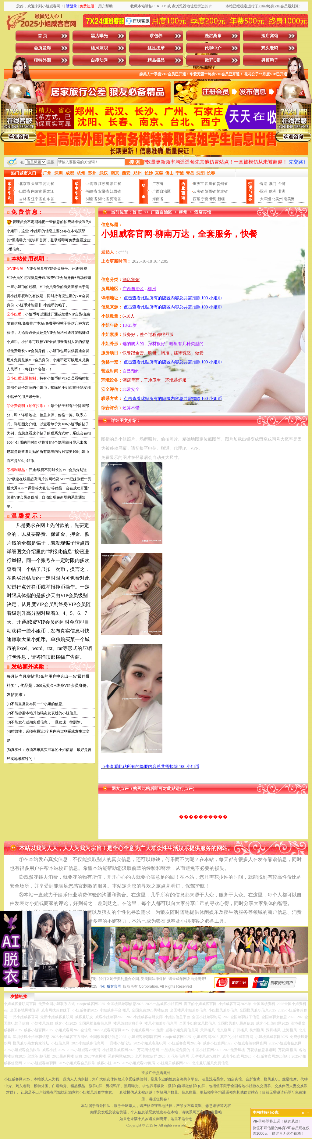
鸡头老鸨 (269, 48)
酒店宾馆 (269, 36)
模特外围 (42, 60)
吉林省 (24, 199)
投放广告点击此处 (156, 1073)
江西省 (115, 191)
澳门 (272, 184)
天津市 (36, 184)
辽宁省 (36, 199)
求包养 (156, 36)
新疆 (221, 199)
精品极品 (156, 60)
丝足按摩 (156, 48)
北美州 (277, 199)
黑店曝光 (99, 36)
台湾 (281, 184)
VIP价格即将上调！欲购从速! (276, 1121)
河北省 (48, 184)
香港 (263, 184)
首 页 (43, 36)
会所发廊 (42, 48)
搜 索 (134, 162)
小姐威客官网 (110, 986)
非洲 (281, 191)
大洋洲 (265, 199)
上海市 (91, 184)
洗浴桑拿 (213, 36)
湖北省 (103, 199)
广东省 (157, 184)
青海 (213, 199)
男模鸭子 (269, 60)
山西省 (24, 191)
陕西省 (210, 191)
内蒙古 (36, 191)
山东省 (48, 199)
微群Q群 (213, 60)
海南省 (157, 199)
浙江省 (115, 184)
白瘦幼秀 (99, 60)
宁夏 (204, 199)
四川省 (210, 184)
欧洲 (272, 191)
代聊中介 (213, 48)
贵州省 (222, 184)
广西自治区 (161, 191)
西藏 (196, 199)
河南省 (115, 199)
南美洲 (289, 199)
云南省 (198, 191)
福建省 (91, 191)
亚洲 (263, 191)
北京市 (24, 184)
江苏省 (103, 184)
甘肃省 (222, 191)
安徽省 (103, 191)
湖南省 (91, 199)
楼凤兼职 (99, 48)
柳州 (183, 212)
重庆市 (198, 184)
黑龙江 (48, 191)
